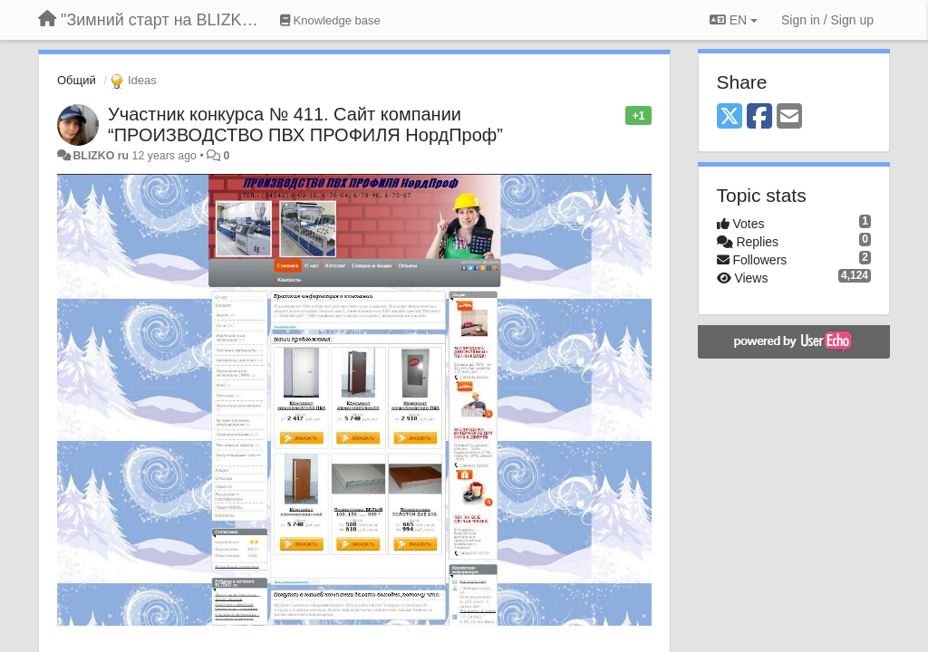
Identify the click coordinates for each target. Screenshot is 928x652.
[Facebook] (759, 117)
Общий (76, 80)
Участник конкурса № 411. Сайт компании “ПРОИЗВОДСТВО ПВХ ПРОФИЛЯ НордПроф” (305, 124)
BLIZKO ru (101, 155)
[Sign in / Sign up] (827, 20)
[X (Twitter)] (729, 117)
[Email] (789, 117)
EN (734, 20)
